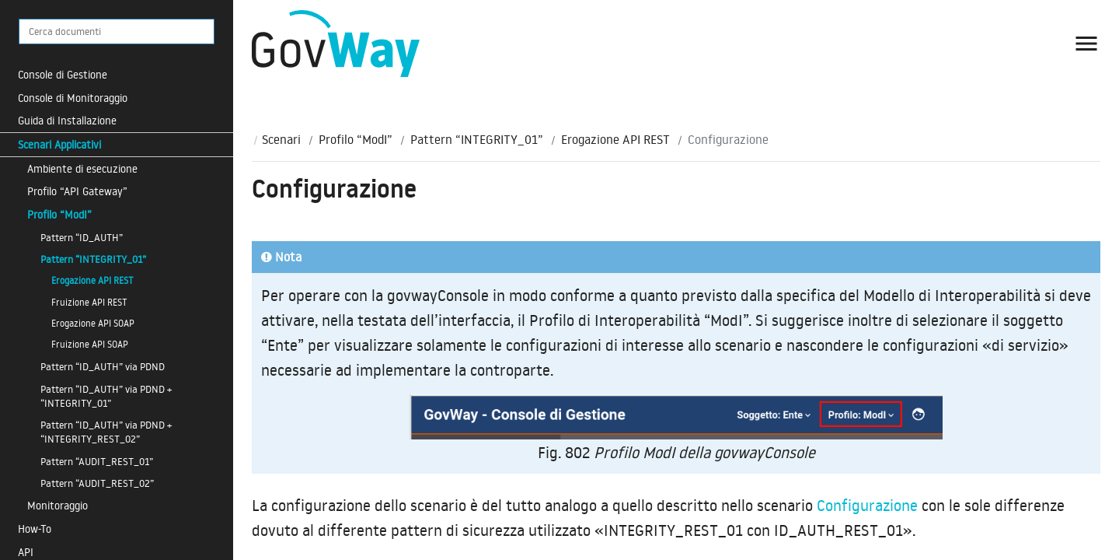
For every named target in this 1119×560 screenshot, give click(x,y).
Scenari (281, 139)
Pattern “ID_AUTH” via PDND (102, 366)
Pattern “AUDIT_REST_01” (96, 461)
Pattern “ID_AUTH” (81, 237)
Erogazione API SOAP (92, 323)
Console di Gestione (62, 74)
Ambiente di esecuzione (82, 168)
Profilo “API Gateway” (77, 191)
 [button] (1086, 44)
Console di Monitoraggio (72, 97)
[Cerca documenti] (116, 31)
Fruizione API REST (89, 302)
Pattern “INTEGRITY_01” (93, 259)
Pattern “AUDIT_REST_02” (97, 483)
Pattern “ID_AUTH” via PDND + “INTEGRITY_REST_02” (106, 431)
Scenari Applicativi (59, 144)
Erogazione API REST (92, 280)
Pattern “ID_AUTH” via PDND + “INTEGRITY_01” (106, 396)
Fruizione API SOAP (89, 344)
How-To (34, 528)
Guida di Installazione (67, 120)
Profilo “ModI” (59, 214)
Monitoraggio (57, 505)
